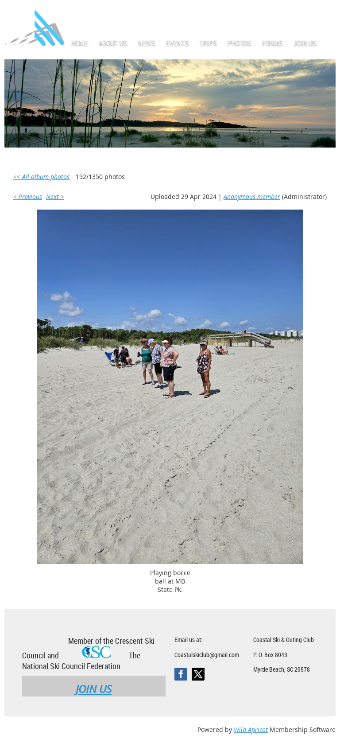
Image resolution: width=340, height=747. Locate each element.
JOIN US (94, 689)
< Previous (27, 196)
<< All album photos (41, 176)
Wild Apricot (251, 729)
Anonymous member (252, 196)
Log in (327, 13)
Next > (55, 196)
